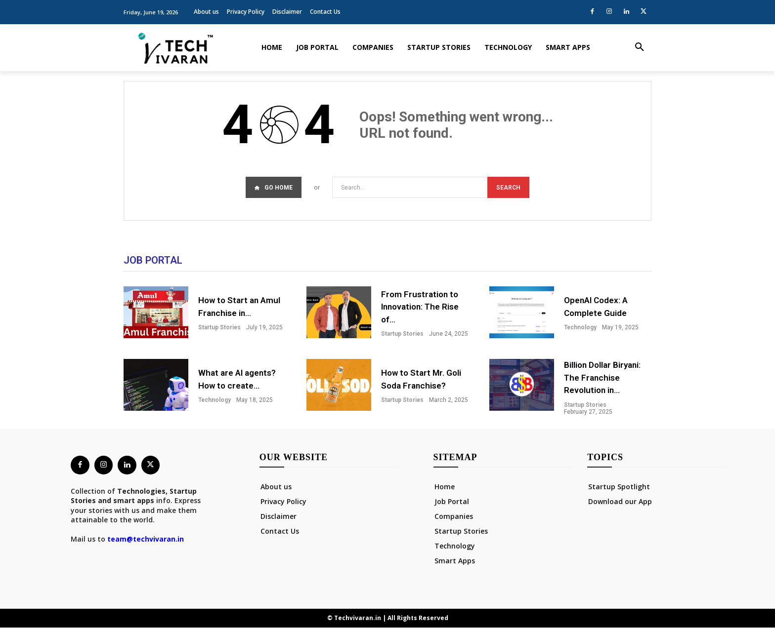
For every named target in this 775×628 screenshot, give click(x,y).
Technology (580, 328)
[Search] (508, 187)
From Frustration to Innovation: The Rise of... (420, 306)
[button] (639, 47)
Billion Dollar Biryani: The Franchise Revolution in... (602, 377)
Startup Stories (219, 328)
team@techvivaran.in (145, 540)
